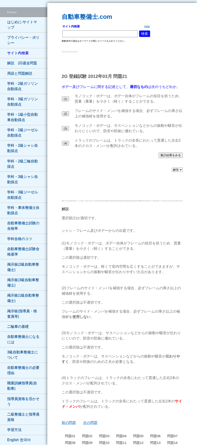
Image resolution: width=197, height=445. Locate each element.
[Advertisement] (122, 61)
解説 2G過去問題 (22, 63)
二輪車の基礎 (18, 327)
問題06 (155, 436)
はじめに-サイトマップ (22, 24)
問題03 (104, 436)
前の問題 (69, 423)
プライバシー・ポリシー (23, 40)
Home (12, 12)
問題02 (87, 436)
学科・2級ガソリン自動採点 (22, 86)
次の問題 (90, 423)
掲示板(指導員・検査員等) (22, 313)
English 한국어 (19, 440)
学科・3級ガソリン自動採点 (22, 101)
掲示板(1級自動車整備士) (23, 298)
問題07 (172, 436)
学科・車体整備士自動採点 (23, 210)
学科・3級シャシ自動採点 (22, 179)
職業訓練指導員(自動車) (22, 385)
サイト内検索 (18, 53)
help (147, 26)
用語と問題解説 (19, 73)
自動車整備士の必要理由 (23, 370)
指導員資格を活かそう (23, 401)
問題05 (138, 436)
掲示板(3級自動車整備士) (23, 282)
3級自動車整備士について (22, 355)
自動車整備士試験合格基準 (23, 251)
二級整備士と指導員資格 (23, 417)
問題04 (121, 436)
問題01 (70, 436)
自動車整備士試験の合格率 (23, 225)
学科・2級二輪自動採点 (22, 164)
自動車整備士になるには (23, 339)
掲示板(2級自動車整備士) (23, 267)
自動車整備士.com (87, 16)
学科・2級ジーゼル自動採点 (22, 132)
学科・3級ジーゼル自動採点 (22, 194)
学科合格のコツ (19, 239)
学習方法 (14, 430)
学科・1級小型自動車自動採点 (22, 117)
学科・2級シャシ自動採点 (22, 148)
